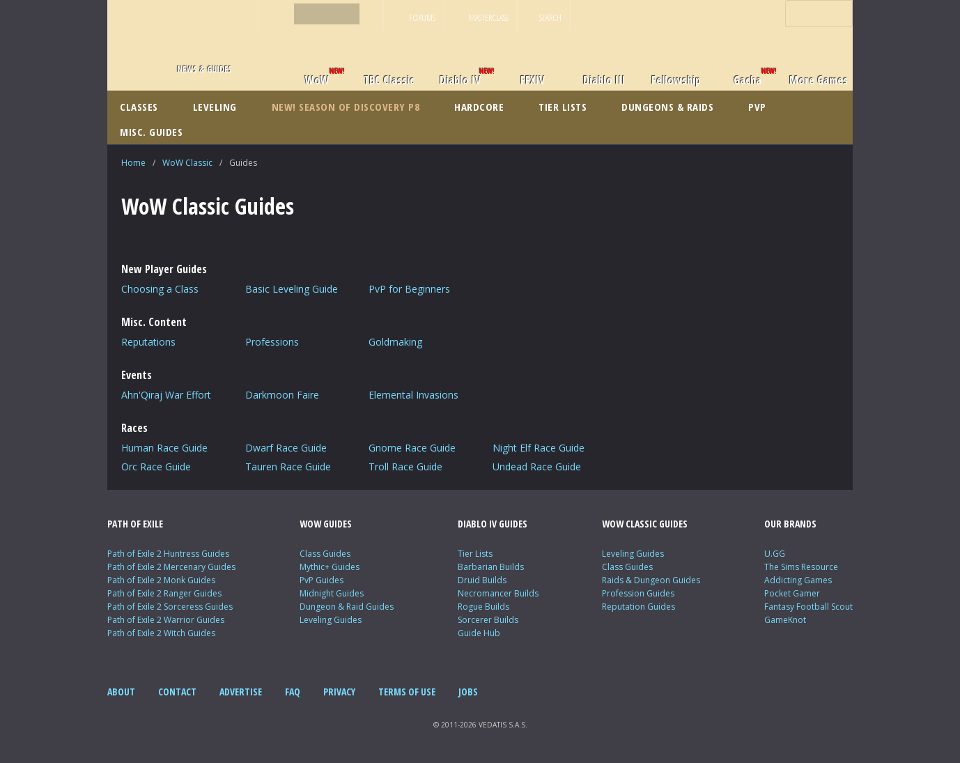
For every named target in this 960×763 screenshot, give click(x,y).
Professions (272, 341)
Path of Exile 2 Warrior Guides (165, 620)
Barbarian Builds (491, 567)
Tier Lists (475, 554)
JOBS (468, 691)
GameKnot (785, 620)
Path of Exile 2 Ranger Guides (164, 593)
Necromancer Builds (498, 593)
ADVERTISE (240, 691)
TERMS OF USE (406, 691)
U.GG (774, 554)
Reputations (148, 341)
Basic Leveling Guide (291, 288)
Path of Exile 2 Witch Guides (161, 633)
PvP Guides (321, 580)
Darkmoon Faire (282, 394)
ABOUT (121, 691)
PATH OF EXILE (135, 523)
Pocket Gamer (792, 593)
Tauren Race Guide (288, 466)
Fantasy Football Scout (808, 606)
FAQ (292, 691)
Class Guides (325, 554)
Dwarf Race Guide (286, 447)
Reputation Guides (638, 606)
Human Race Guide (164, 447)
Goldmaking (395, 341)
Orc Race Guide (156, 466)
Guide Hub (479, 633)
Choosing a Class (160, 288)
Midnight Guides (332, 593)
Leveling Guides (331, 620)
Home (133, 163)
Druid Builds (482, 580)
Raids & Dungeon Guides (651, 580)
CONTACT (177, 691)
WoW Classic (187, 163)
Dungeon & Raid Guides (347, 606)
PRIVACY (339, 691)
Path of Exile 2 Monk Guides (161, 580)
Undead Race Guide (537, 466)
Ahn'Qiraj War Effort (166, 394)
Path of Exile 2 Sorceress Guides (170, 606)
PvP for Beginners (409, 288)
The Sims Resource (801, 567)
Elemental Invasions (413, 394)
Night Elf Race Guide (538, 447)
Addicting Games (798, 580)
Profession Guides (638, 593)
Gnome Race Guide (412, 447)
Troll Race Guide (405, 466)
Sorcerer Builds (488, 620)
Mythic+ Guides (329, 567)
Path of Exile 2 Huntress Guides (168, 554)
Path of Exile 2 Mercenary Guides (171, 567)
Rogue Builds (483, 606)
